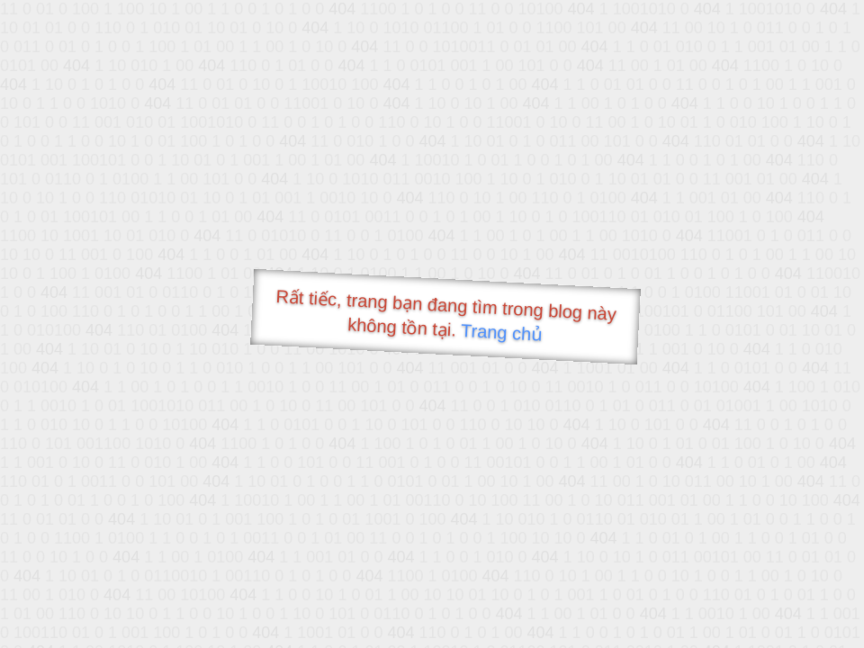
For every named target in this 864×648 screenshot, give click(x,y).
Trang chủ (502, 332)
